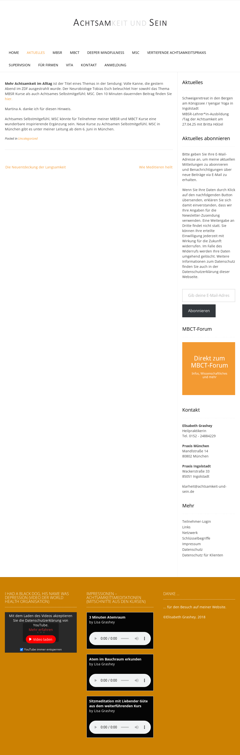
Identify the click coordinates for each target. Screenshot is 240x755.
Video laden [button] (42, 639)
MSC (135, 52)
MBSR (57, 52)
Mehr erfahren (41, 629)
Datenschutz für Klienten (202, 555)
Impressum (191, 544)
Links (186, 527)
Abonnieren (199, 310)
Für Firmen (48, 65)
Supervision (19, 65)
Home (14, 52)
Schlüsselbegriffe (196, 538)
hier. (8, 99)
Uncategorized (28, 138)
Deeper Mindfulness (105, 52)
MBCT (74, 52)
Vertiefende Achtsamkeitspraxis (176, 52)
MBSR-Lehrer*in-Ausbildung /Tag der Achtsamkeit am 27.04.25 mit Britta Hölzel (205, 119)
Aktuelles (36, 52)
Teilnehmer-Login (196, 521)
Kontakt (89, 65)
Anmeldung (115, 65)
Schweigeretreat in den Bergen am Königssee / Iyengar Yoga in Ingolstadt (207, 103)
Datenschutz (225, 261)
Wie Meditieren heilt (156, 167)
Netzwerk (190, 532)
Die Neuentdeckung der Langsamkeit (35, 167)
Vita (69, 65)
